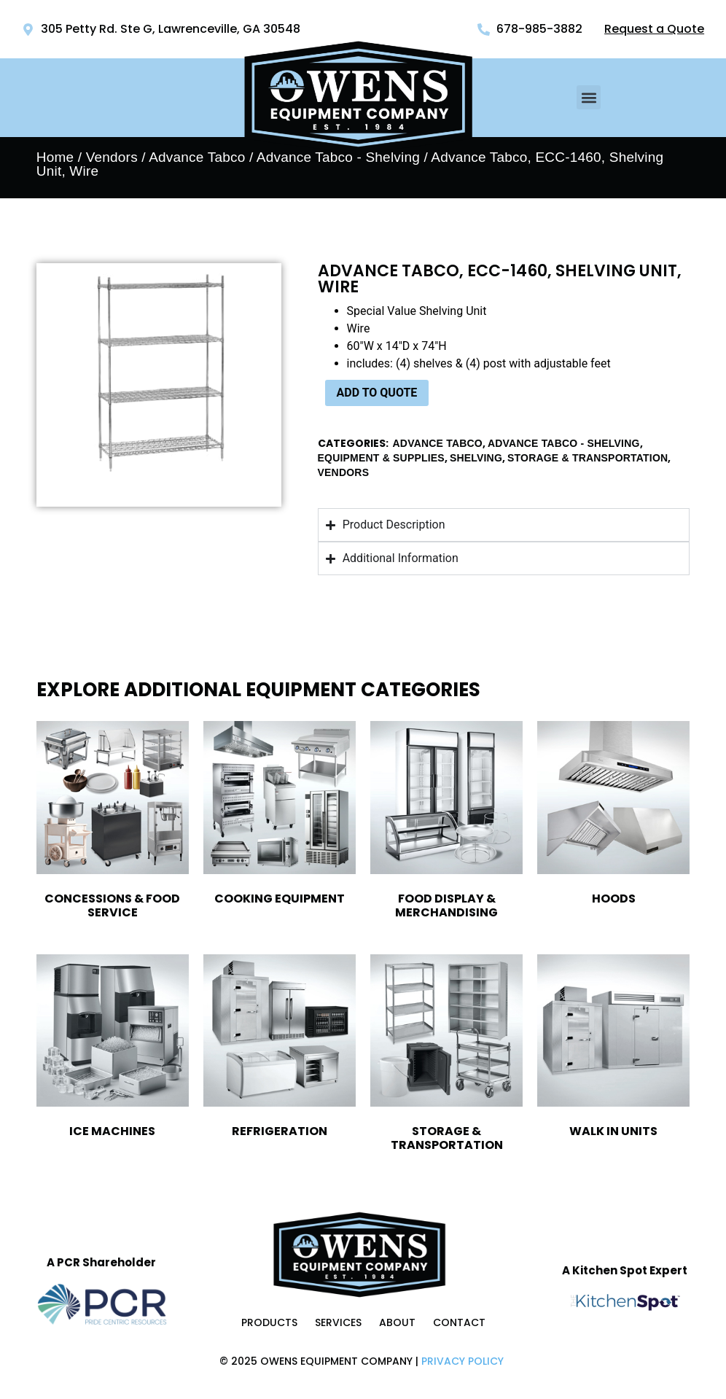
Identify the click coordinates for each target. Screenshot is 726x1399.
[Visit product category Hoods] (613, 816)
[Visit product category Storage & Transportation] (446, 1056)
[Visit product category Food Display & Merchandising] (446, 822)
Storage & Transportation (587, 458)
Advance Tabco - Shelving (564, 443)
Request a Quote (654, 28)
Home (55, 157)
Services (338, 1322)
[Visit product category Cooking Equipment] (279, 816)
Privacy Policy (462, 1361)
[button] (589, 97)
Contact (459, 1322)
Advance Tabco (197, 157)
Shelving (476, 458)
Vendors (112, 157)
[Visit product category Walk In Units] (613, 1049)
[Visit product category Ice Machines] (112, 1049)
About (397, 1322)
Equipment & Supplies (381, 458)
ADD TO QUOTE (377, 393)
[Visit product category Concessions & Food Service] (112, 822)
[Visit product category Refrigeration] (279, 1049)
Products (269, 1322)
